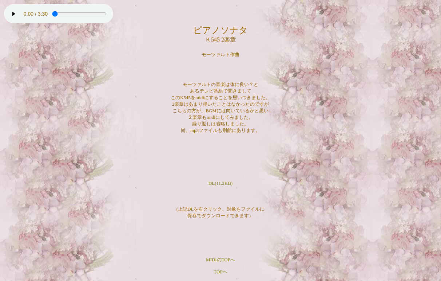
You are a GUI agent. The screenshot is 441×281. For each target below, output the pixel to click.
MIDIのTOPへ (220, 259)
